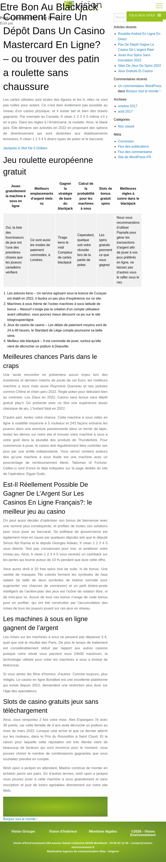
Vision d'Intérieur (63, 831)
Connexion (126, 141)
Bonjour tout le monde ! (20, 819)
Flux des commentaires (135, 152)
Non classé (126, 126)
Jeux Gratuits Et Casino (135, 71)
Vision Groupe (23, 831)
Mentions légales (103, 831)
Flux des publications (133, 146)
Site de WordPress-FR (134, 157)
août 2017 (125, 111)
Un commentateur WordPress (139, 86)
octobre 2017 (127, 106)
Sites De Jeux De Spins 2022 (139, 65)
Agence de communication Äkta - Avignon (91, 851)
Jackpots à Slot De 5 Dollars (25, 148)
